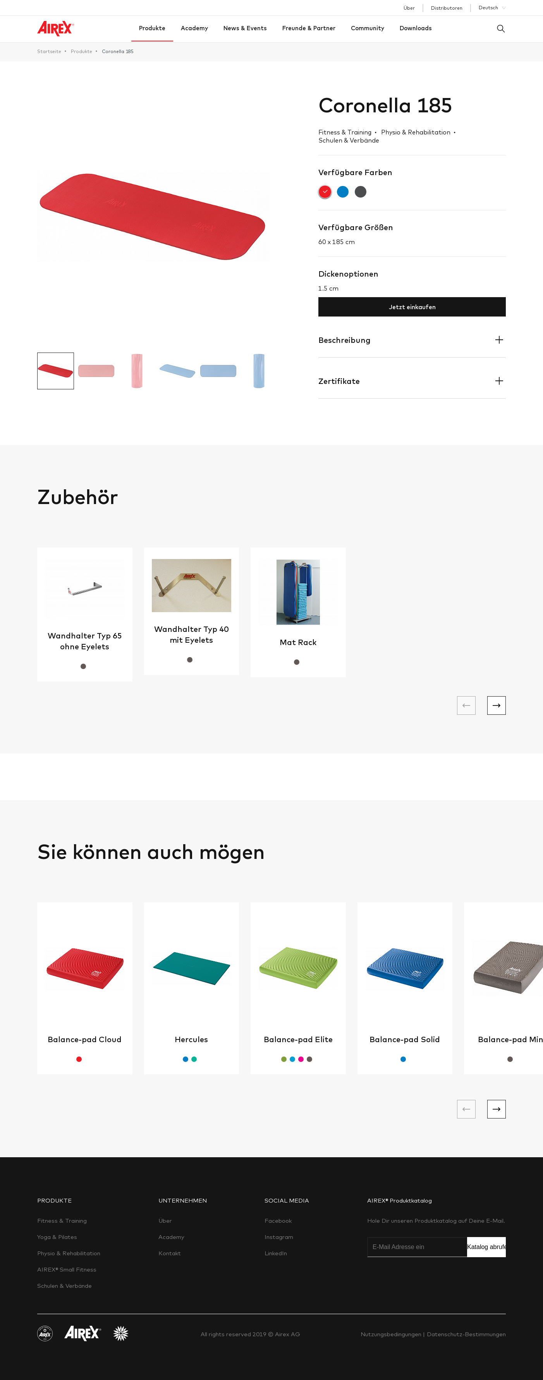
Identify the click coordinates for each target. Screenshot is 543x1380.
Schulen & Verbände (64, 1285)
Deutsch (488, 7)
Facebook (278, 1220)
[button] (496, 705)
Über (409, 8)
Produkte (152, 28)
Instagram (279, 1237)
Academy (194, 28)
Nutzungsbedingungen (392, 1334)
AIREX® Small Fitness (66, 1269)
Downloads (416, 28)
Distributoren (446, 8)
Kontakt (169, 1253)
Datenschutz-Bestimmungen (466, 1334)
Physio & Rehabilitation (68, 1253)
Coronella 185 (118, 51)
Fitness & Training (62, 1220)
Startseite (49, 51)
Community (367, 28)
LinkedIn (276, 1253)
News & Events (245, 28)
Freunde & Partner (308, 28)
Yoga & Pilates (57, 1237)
